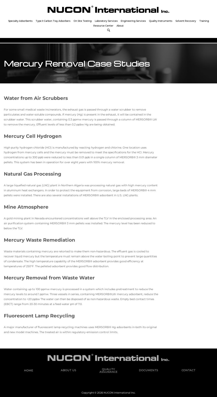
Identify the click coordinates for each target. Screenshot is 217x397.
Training (204, 20)
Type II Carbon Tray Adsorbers (53, 20)
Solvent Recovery (185, 20)
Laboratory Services (106, 20)
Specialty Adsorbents (20, 20)
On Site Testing (83, 20)
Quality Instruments (160, 20)
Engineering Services (133, 20)
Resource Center (103, 25)
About (120, 25)
